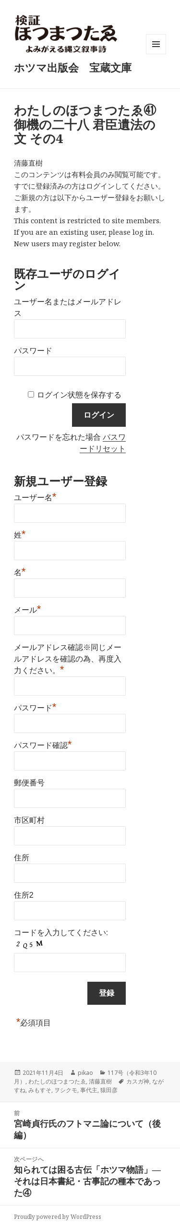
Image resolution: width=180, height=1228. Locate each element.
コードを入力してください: (61, 932)
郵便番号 (29, 783)
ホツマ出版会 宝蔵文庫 (73, 67)
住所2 (24, 895)
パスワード (33, 351)
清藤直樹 (100, 1081)
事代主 (88, 1090)
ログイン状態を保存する (79, 395)
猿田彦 (109, 1090)
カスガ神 (137, 1081)
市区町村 (29, 820)
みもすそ (39, 1090)
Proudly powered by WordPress (57, 1217)
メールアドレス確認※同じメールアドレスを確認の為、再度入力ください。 (67, 658)
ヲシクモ (65, 1090)
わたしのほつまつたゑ (57, 1081)
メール (27, 608)
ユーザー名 (35, 496)
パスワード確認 (43, 744)
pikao (85, 1073)
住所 (21, 858)
